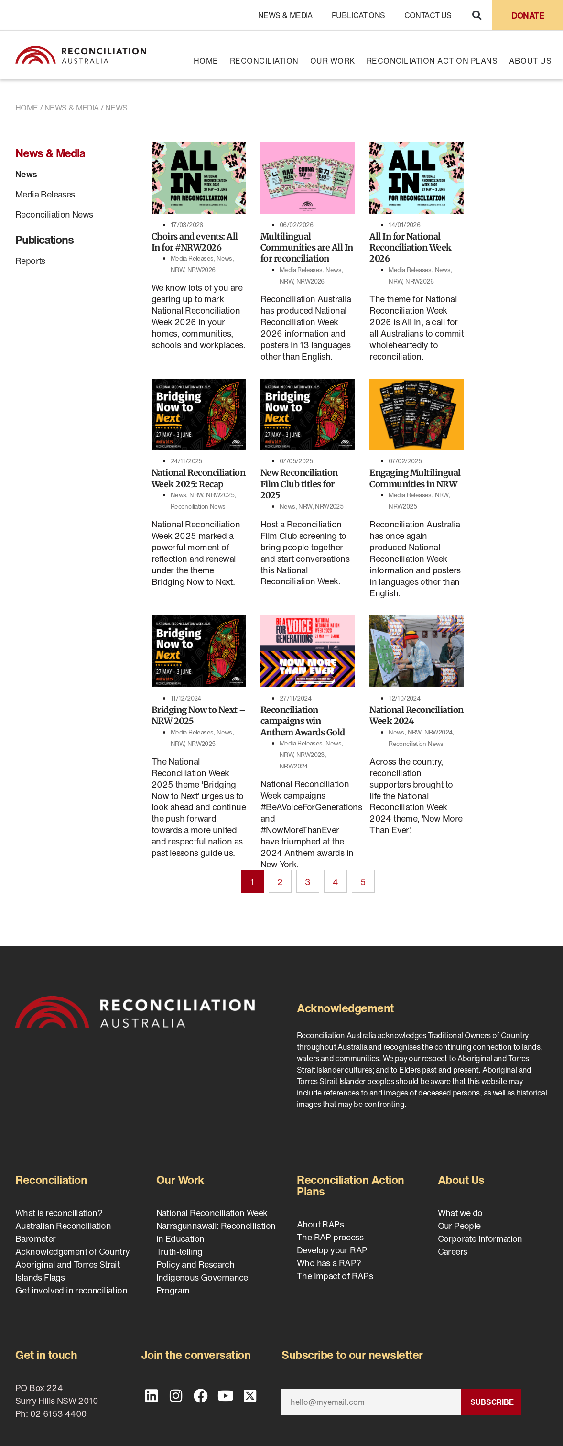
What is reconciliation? (58, 1212)
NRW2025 (220, 495)
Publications (358, 15)
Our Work (332, 60)
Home (206, 60)
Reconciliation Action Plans (432, 60)
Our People (459, 1225)
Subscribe (492, 1402)
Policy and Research (195, 1264)
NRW (177, 269)
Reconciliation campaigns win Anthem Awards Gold (302, 721)
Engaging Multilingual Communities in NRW (415, 478)
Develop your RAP (332, 1250)
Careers (452, 1251)
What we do (460, 1212)
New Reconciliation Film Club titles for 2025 (299, 484)
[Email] (371, 1402)
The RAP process (330, 1237)
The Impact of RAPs (335, 1276)
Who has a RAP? (329, 1263)
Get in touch (46, 1354)
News (26, 174)
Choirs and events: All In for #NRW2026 (195, 242)
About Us (530, 60)
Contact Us (428, 15)
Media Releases (45, 194)
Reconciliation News (54, 214)
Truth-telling (179, 1251)
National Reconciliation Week (212, 1212)
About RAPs (320, 1224)
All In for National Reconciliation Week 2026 (410, 247)
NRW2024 (294, 766)
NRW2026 (201, 269)
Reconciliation (264, 60)
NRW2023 (310, 754)
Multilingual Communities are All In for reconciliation (306, 247)
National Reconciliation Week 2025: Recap (199, 478)
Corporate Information (480, 1238)
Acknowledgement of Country (72, 1251)
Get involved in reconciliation (71, 1290)
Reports (30, 260)
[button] (476, 15)
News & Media (285, 15)
